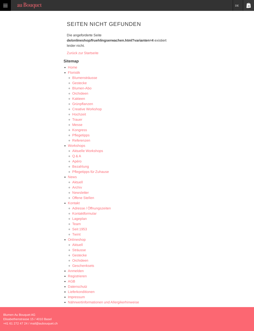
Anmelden (76, 271)
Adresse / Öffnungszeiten (91, 208)
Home (72, 67)
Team (76, 224)
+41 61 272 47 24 (15, 323)
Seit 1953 (79, 229)
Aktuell (77, 182)
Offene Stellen (83, 198)
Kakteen (78, 98)
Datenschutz (77, 286)
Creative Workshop (87, 109)
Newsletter (80, 192)
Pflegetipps (81, 135)
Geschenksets (83, 265)
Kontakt (74, 203)
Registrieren (77, 276)
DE (237, 5)
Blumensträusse (84, 78)
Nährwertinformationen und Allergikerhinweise (103, 302)
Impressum (76, 297)
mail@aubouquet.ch (44, 323)
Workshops (76, 145)
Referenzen (81, 140)
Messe (77, 125)
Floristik (74, 72)
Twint (76, 234)
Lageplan (79, 219)
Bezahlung (80, 166)
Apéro (77, 161)
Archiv (77, 187)
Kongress (79, 130)
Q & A (76, 156)
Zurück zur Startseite (82, 53)
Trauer (77, 119)
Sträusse (79, 250)
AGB (71, 281)
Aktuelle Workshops (87, 151)
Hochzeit (79, 114)
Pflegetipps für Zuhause (90, 172)
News (72, 177)
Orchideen (80, 93)
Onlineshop (77, 239)
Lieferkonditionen (81, 292)
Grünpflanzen (82, 104)
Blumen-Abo (82, 88)
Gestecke (79, 83)
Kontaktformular (84, 213)
